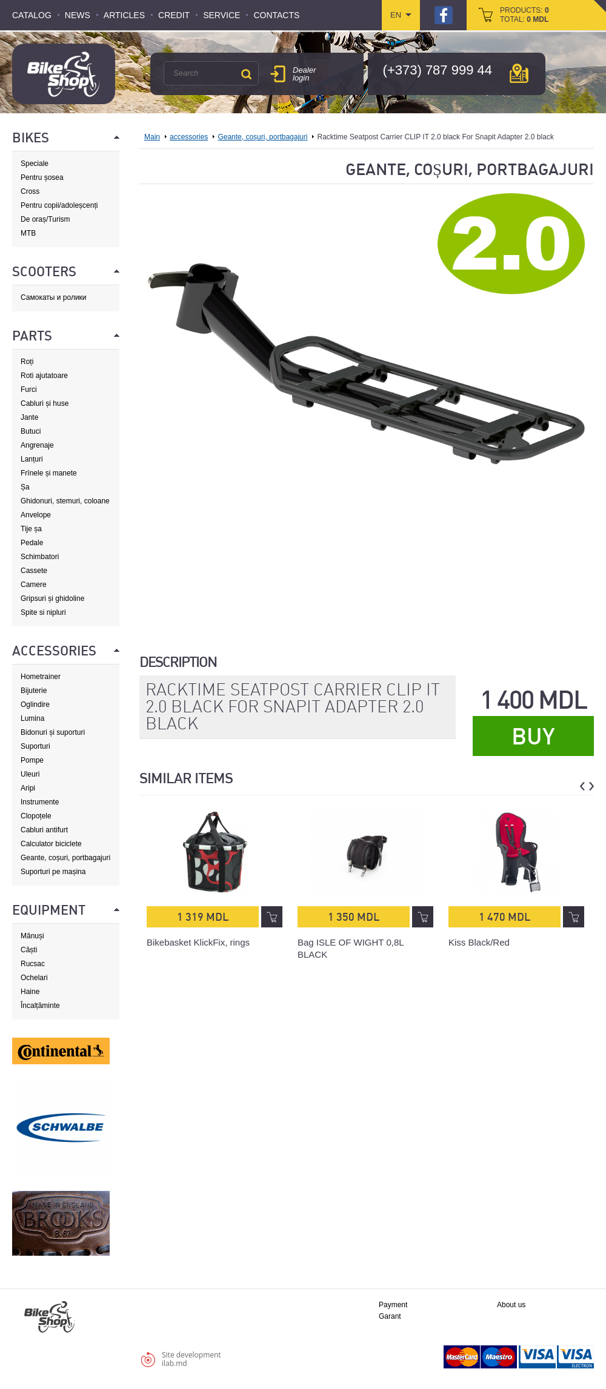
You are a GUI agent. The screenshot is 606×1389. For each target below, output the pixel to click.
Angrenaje (37, 445)
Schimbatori (40, 556)
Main (152, 137)
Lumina (32, 718)
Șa (25, 487)
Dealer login (304, 73)
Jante (29, 417)
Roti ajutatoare (44, 375)
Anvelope (36, 515)
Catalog (32, 15)
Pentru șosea (42, 177)
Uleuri (30, 774)
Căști (29, 950)
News (77, 15)
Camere (34, 584)
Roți (27, 361)
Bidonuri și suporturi (53, 732)
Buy (533, 736)
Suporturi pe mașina (53, 871)
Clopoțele (36, 816)
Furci (29, 389)
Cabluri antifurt (44, 830)
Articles (124, 15)
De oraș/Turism (45, 219)
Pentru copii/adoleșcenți (59, 205)
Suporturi (35, 746)
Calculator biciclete (51, 844)
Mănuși (32, 936)
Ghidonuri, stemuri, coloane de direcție (65, 501)
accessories (189, 137)
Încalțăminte (40, 1005)
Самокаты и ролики (54, 297)
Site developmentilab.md (191, 1359)
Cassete (34, 570)
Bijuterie (34, 690)
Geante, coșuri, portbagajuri (65, 858)
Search (246, 74)
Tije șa (31, 529)
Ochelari (34, 977)
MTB (28, 233)
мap (519, 73)
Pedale (32, 543)
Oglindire (35, 704)
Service (221, 15)
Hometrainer (41, 676)
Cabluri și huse (44, 403)
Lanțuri (32, 459)
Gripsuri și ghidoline (52, 598)
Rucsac (33, 964)
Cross (30, 191)
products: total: (524, 15)
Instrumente (40, 802)
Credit (174, 15)
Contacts (276, 15)
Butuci (31, 431)
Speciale (34, 163)
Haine (30, 991)
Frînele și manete (49, 473)
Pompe (32, 760)
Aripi (28, 788)
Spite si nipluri (43, 612)
